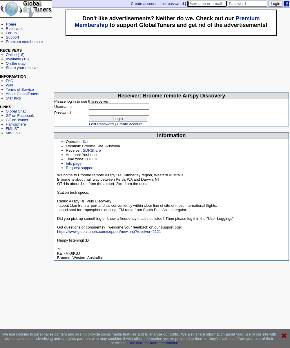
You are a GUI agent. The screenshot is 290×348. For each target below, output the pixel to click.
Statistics (13, 98)
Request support (79, 168)
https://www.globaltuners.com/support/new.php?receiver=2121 (109, 231)
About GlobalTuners (22, 94)
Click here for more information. (153, 343)
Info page (73, 163)
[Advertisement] (26, 161)
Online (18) (15, 54)
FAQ (9, 81)
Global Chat (16, 111)
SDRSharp (92, 150)
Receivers (14, 28)
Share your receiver (22, 68)
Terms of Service (20, 89)
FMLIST (12, 128)
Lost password (172, 3)
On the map (16, 63)
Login (275, 3)
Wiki (9, 85)
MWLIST (13, 133)
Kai (85, 141)
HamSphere (16, 124)
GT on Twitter (17, 120)
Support (12, 37)
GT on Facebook (20, 115)
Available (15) (17, 59)
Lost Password (101, 124)
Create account (143, 3)
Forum (11, 33)
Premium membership (24, 41)
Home (11, 24)
